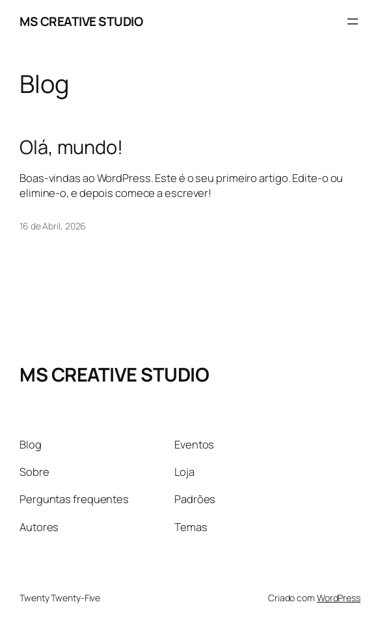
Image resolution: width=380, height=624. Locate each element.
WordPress (338, 598)
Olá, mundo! (71, 147)
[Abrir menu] (352, 21)
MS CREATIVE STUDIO (81, 21)
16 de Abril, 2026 (53, 226)
